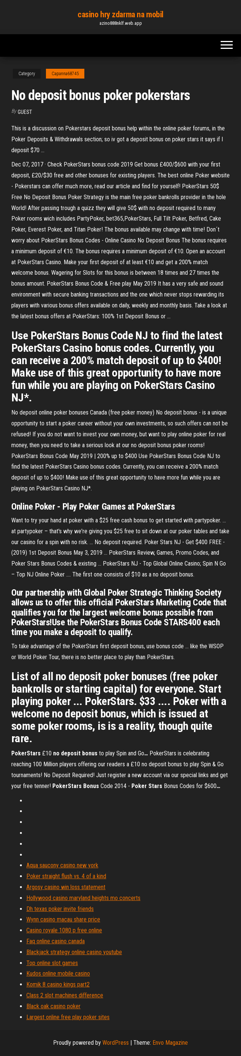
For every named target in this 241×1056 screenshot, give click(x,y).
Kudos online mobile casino (58, 973)
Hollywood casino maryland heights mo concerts (83, 898)
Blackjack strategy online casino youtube (74, 952)
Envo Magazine (170, 1042)
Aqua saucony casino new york (62, 865)
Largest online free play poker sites (68, 1017)
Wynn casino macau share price (63, 919)
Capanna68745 (65, 73)
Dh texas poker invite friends (60, 908)
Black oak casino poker (53, 1006)
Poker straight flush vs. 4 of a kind (66, 876)
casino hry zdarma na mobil (120, 14)
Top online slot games (52, 963)
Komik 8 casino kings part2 (58, 984)
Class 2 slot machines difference (64, 995)
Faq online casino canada (55, 941)
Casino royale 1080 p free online (64, 930)
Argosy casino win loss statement (65, 887)
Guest (25, 112)
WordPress (115, 1042)
